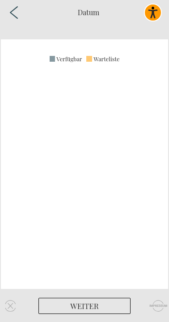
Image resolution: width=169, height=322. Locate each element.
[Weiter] (84, 306)
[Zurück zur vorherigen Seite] (14, 12)
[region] (84, 164)
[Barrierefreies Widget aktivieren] (153, 12)
